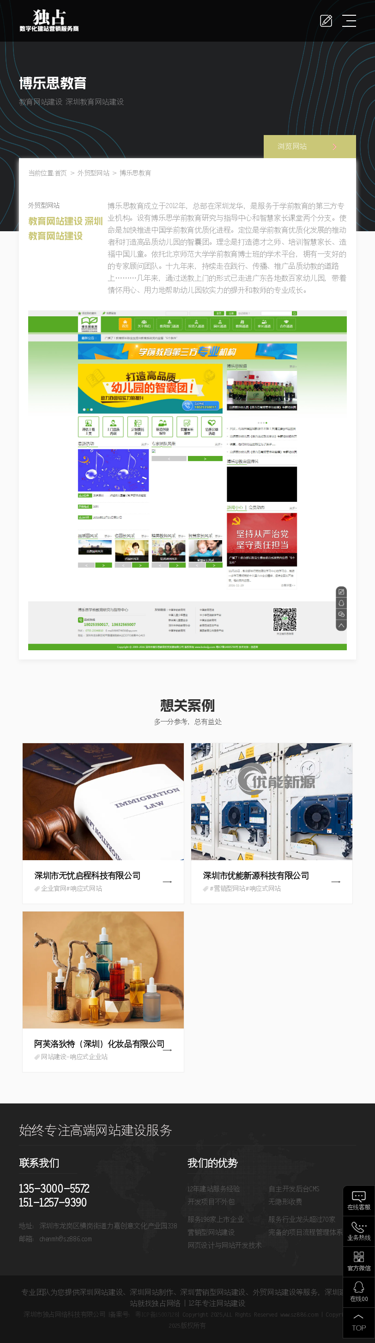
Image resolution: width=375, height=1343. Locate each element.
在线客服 (359, 1207)
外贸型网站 (93, 173)
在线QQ (359, 1299)
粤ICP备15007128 (156, 1314)
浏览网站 (292, 146)
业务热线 (359, 1238)
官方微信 (359, 1268)
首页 (60, 173)
